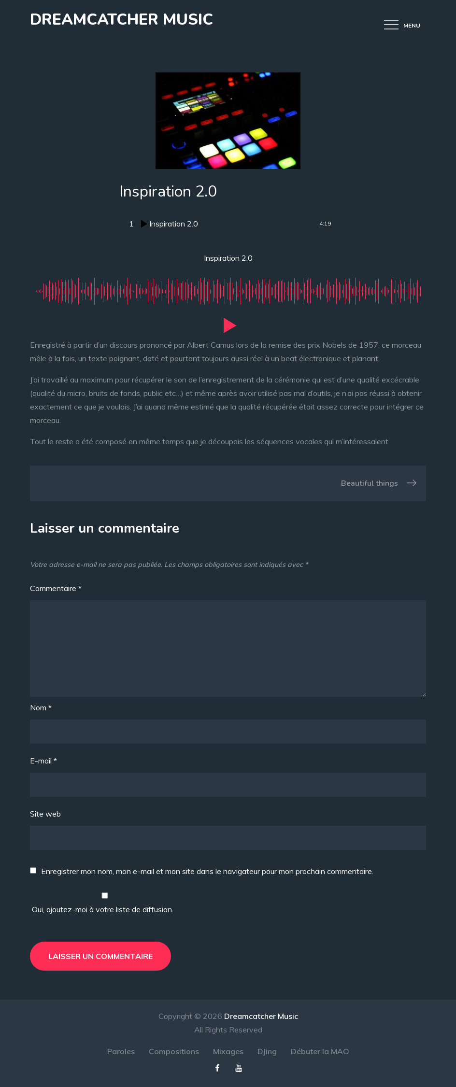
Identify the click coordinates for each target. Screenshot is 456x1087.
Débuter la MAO (320, 1051)
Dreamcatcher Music (121, 19)
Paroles (121, 1051)
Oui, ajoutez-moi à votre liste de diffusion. (105, 903)
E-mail (43, 760)
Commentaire (56, 588)
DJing (267, 1051)
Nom (41, 707)
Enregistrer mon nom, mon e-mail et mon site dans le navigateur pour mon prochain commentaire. (207, 871)
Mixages (228, 1051)
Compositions (174, 1051)
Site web (45, 814)
